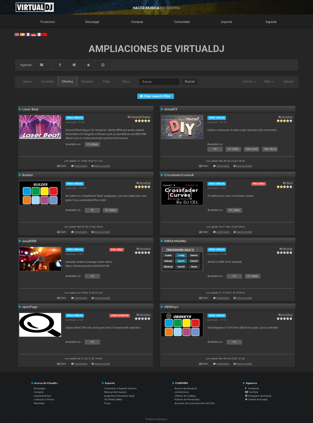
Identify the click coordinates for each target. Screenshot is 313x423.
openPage (30, 307)
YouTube (251, 392)
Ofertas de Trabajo (185, 395)
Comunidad (182, 22)
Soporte (226, 22)
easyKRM (29, 241)
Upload (288, 81)
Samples (87, 81)
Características (42, 395)
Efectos (67, 81)
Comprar (137, 22)
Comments (80, 165)
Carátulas (47, 81)
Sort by (249, 81)
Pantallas (39, 403)
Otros (126, 81)
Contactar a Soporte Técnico (120, 388)
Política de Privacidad (187, 399)
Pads (106, 81)
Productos (47, 22)
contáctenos (182, 392)
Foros (107, 403)
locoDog (287, 116)
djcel (289, 182)
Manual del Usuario (115, 392)
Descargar (92, 22)
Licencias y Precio (44, 399)
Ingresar (271, 22)
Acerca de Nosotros (186, 388)
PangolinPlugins (140, 116)
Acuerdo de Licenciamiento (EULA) (194, 403)
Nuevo (28, 81)
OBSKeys (171, 307)
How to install (102, 165)
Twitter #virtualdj (256, 399)
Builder (27, 175)
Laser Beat (30, 109)
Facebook (252, 388)
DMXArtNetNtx (175, 241)
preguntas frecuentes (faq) (119, 395)
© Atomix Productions (156, 419)
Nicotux (287, 248)
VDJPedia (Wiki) (113, 399)
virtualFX (170, 109)
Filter (269, 81)
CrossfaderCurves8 (179, 175)
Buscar (190, 81)
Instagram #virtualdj (258, 395)
